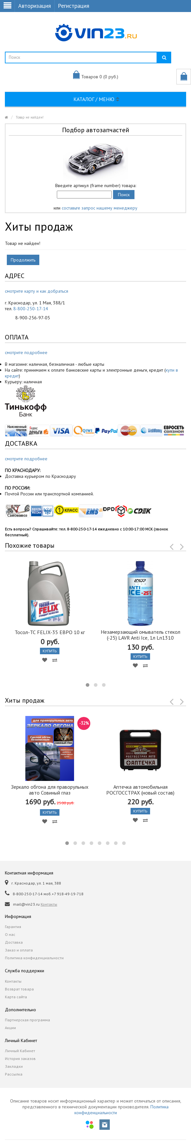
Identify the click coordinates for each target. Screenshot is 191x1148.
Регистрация (73, 5)
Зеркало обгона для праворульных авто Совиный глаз (49, 790)
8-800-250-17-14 (30, 309)
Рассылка (13, 1074)
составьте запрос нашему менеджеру (99, 208)
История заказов (20, 1058)
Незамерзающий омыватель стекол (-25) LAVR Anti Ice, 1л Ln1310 (140, 635)
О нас (10, 934)
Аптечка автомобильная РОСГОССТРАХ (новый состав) (140, 790)
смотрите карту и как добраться (36, 291)
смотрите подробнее (26, 352)
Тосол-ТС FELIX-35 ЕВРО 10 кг (50, 632)
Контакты (49, 904)
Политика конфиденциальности (34, 957)
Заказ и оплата (19, 950)
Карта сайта (16, 996)
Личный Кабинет (20, 1050)
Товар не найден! (30, 117)
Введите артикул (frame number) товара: (95, 185)
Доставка (14, 942)
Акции (10, 1027)
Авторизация (34, 5)
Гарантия (13, 926)
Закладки (14, 1066)
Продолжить (23, 260)
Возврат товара (19, 989)
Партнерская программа (27, 1019)
